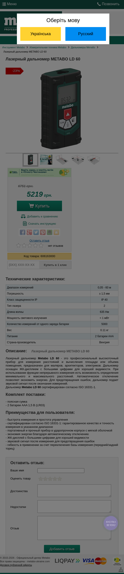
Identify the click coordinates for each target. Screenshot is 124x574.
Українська (40, 34)
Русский (85, 34)
